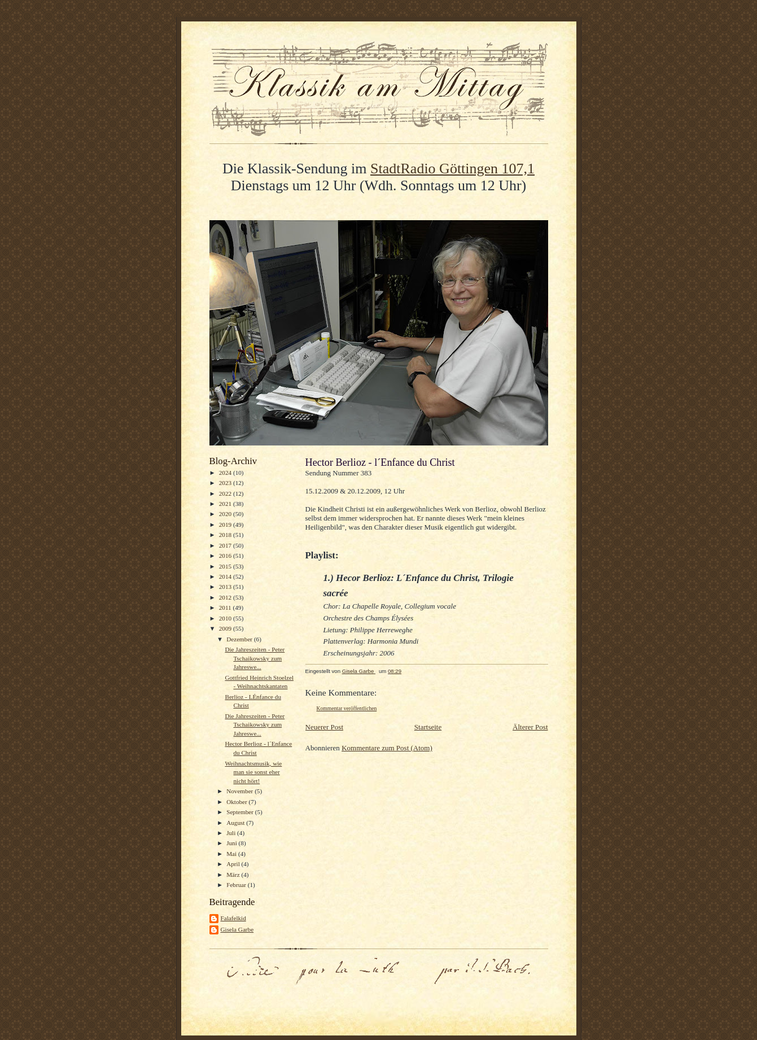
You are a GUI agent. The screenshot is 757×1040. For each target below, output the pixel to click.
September (240, 812)
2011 (226, 607)
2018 (226, 534)
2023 (226, 482)
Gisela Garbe (237, 929)
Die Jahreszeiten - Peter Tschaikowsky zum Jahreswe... (255, 658)
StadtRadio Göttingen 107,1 (452, 168)
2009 (226, 628)
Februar (237, 884)
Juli (231, 832)
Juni (232, 843)
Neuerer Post (324, 727)
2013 (226, 586)
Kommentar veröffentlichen (347, 708)
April (233, 863)
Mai (232, 853)
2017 (226, 545)
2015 (226, 566)
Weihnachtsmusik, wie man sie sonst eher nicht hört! (253, 772)
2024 (226, 472)
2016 (226, 555)
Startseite (427, 727)
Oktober (237, 801)
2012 (226, 597)
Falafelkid (233, 918)
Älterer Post (530, 727)
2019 (226, 524)
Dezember (240, 639)
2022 (226, 493)
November (240, 791)
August (236, 822)
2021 (226, 503)
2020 (226, 513)
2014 (226, 576)
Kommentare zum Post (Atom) (387, 748)
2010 (226, 618)
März (233, 874)
